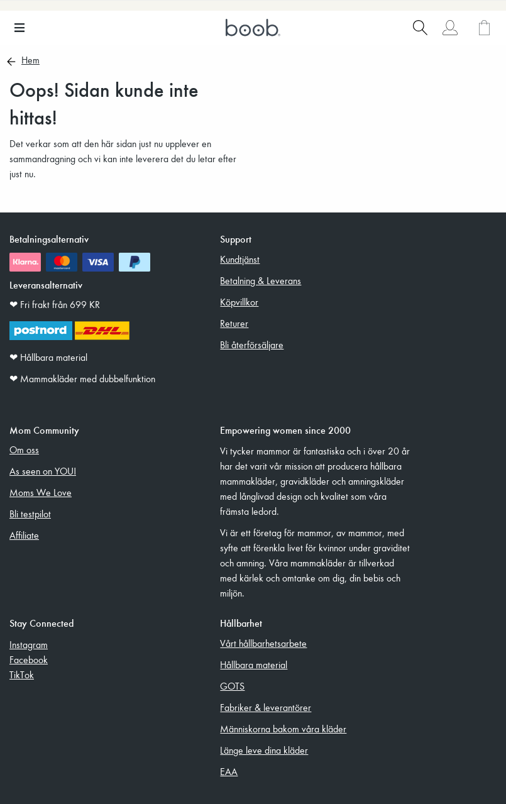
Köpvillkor (239, 301)
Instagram (28, 644)
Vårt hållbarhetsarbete (263, 643)
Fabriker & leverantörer (265, 707)
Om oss (24, 449)
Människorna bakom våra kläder (283, 728)
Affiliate (24, 535)
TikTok (21, 674)
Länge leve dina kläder (264, 750)
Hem (30, 61)
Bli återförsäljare (251, 344)
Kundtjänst (240, 259)
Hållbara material (253, 664)
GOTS (232, 686)
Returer (234, 323)
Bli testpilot (30, 513)
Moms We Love (40, 492)
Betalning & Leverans (260, 280)
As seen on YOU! (42, 471)
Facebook (28, 659)
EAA (229, 771)
